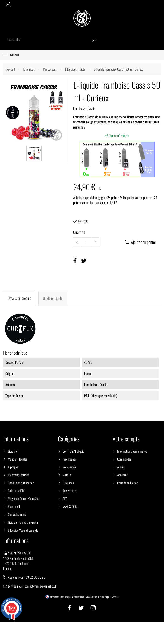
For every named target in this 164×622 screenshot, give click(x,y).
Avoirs (120, 467)
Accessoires (69, 490)
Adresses (122, 474)
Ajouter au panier (140, 242)
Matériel (67, 474)
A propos (13, 467)
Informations (16, 540)
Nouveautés (69, 467)
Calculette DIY (16, 490)
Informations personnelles (132, 451)
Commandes (124, 459)
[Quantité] (86, 242)
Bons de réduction (127, 482)
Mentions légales (17, 459)
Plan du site (14, 506)
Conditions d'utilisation (21, 482)
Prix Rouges (69, 459)
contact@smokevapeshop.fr (41, 586)
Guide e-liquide (52, 298)
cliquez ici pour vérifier (108, 597)
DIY (65, 498)
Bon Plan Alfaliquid (73, 451)
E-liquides (68, 482)
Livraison (13, 451)
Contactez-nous (17, 514)
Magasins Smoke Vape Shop (24, 498)
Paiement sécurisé (18, 474)
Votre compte (126, 439)
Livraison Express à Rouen (23, 522)
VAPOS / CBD (71, 506)
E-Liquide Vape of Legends (23, 530)
